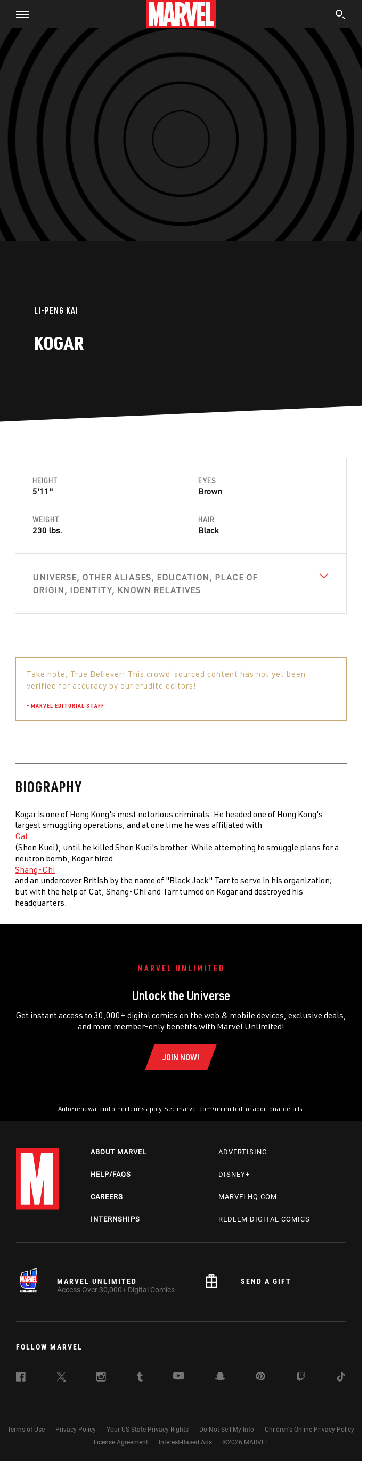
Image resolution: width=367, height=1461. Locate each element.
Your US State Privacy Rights (148, 1429)
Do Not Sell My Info (226, 1429)
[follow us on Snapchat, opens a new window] (220, 1377)
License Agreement (121, 1442)
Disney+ (234, 1174)
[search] (341, 15)
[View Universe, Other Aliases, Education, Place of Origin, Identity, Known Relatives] (180, 583)
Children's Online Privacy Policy (309, 1429)
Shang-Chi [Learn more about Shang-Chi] (35, 869)
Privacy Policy (75, 1429)
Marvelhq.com (247, 1197)
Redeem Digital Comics (264, 1219)
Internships (115, 1219)
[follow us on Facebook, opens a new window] (21, 1378)
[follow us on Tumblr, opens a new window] (140, 1378)
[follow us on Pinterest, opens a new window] (260, 1377)
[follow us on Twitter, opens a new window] (61, 1378)
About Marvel (118, 1152)
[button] (18, 14)
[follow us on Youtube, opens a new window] (178, 1376)
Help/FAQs (111, 1174)
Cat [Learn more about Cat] (21, 836)
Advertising (242, 1152)
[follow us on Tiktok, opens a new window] (341, 1378)
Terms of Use (26, 1429)
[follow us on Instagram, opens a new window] (101, 1378)
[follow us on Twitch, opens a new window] (301, 1378)
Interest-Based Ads (185, 1442)
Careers (107, 1197)
